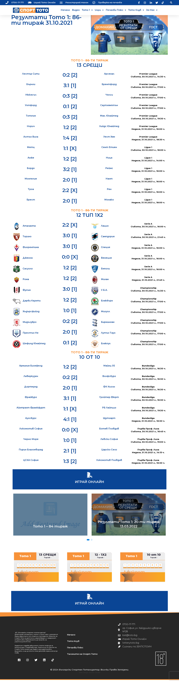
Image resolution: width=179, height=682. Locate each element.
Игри (99, 10)
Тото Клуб (136, 10)
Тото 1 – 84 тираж (50, 528)
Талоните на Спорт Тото (82, 656)
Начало (65, 10)
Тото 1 (87, 10)
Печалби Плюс (116, 10)
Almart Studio (94, 674)
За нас (151, 10)
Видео (76, 10)
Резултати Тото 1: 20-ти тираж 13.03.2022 (129, 526)
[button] (171, 2)
